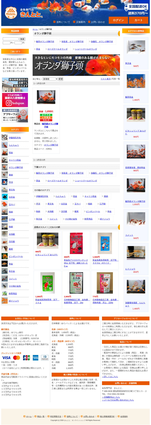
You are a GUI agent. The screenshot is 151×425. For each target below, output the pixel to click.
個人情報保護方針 (107, 416)
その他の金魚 (71, 219)
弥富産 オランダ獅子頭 (72, 41)
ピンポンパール (93, 211)
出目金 (64, 204)
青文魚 (51, 204)
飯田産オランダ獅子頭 (135, 201)
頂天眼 (64, 211)
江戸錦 (103, 204)
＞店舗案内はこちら (111, 397)
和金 (109, 211)
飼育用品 (88, 219)
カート (138, 20)
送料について (63, 22)
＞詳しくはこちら (110, 376)
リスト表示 (106, 79)
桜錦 (90, 204)
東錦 (106, 196)
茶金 (38, 49)
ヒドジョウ (130, 269)
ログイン (118, 20)
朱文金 (39, 219)
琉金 (75, 196)
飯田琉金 (129, 97)
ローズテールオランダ (58, 49)
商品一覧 (41, 416)
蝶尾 (77, 211)
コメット (54, 219)
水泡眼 (51, 211)
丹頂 (38, 204)
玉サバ (78, 204)
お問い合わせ (98, 22)
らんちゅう (61, 196)
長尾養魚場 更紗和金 (135, 167)
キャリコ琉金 (90, 196)
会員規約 (124, 416)
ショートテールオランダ (86, 49)
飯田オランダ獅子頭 (45, 41)
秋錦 (38, 211)
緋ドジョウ (105, 219)
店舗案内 (80, 22)
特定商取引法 (55, 416)
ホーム (35, 29)
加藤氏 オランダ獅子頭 (102, 41)
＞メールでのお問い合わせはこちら (118, 400)
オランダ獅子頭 (51, 145)
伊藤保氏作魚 (42, 196)
